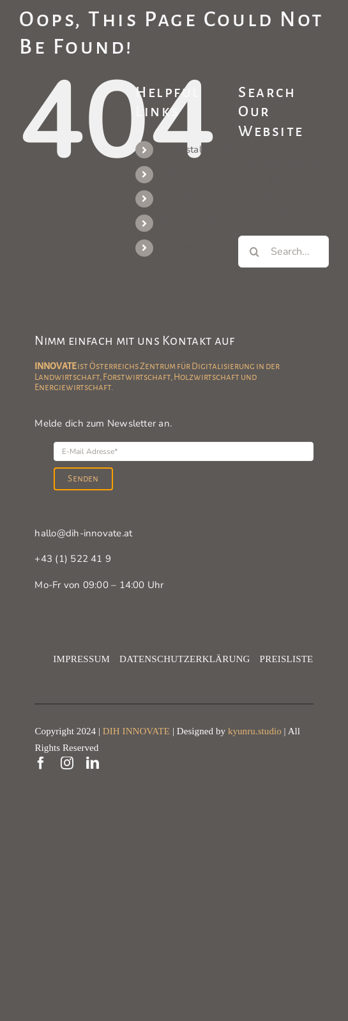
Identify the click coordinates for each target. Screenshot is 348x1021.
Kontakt (177, 247)
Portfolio (178, 198)
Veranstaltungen (196, 149)
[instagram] (67, 763)
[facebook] (40, 763)
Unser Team (186, 174)
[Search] (254, 252)
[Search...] (283, 252)
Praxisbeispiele (193, 222)
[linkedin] (92, 763)
